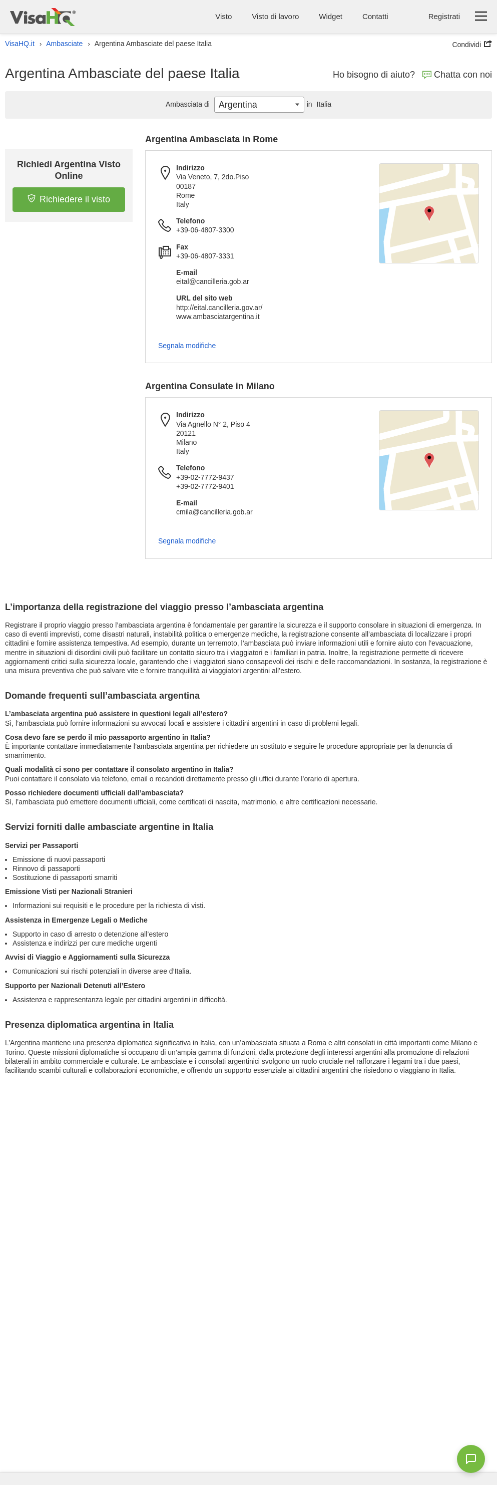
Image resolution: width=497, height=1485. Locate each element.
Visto (223, 16)
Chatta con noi (457, 75)
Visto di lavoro (275, 16)
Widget (330, 16)
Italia (317, 104)
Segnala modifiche (187, 346)
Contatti (375, 16)
